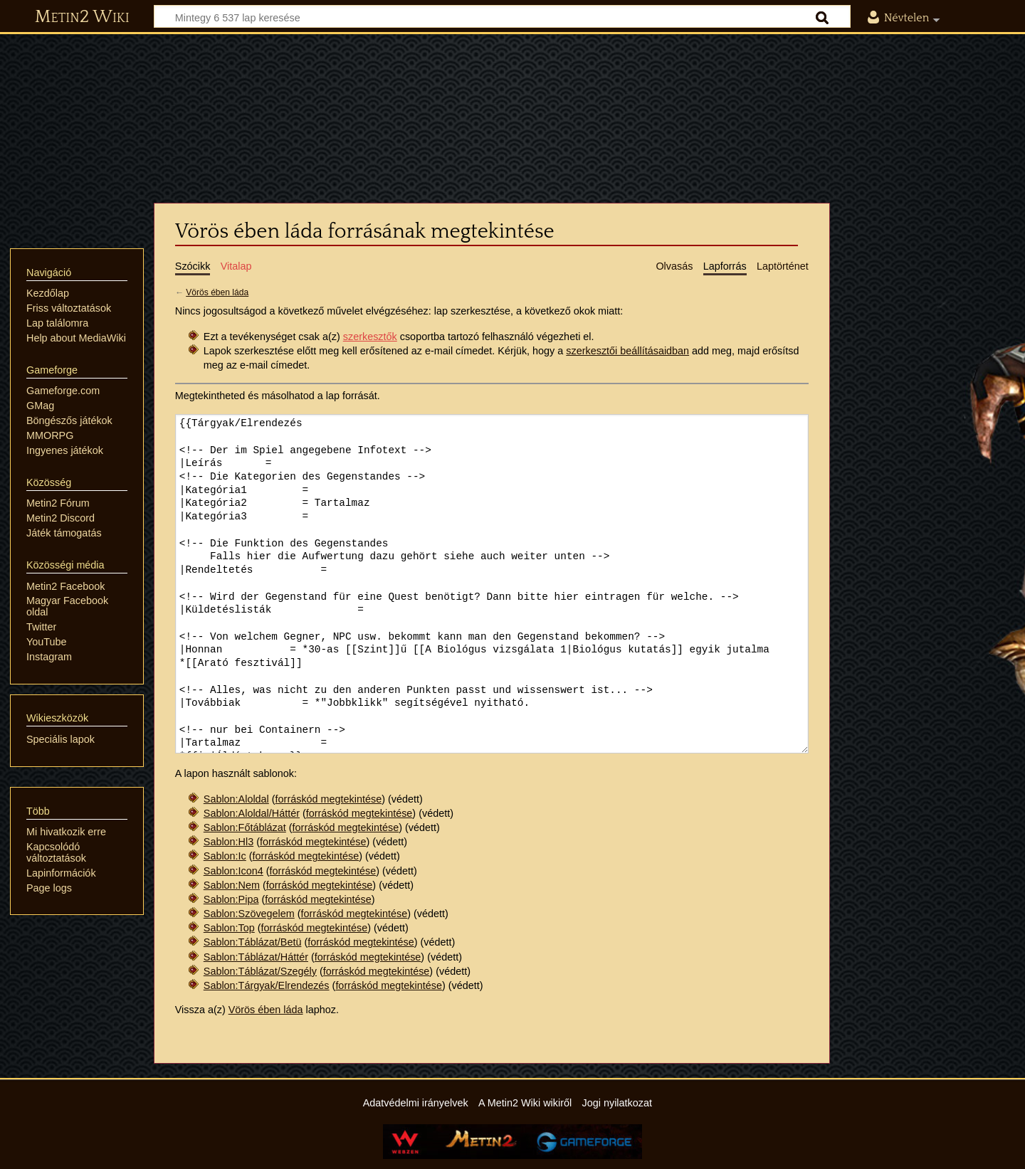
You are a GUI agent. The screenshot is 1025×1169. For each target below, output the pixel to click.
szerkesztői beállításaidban (627, 350)
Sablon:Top (229, 927)
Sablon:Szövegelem (249, 913)
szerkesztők (370, 336)
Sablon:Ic (225, 856)
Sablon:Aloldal (236, 799)
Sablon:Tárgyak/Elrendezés (267, 985)
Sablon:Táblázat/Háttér (256, 957)
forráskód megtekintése (328, 799)
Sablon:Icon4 (233, 871)
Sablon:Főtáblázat (245, 827)
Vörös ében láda (217, 292)
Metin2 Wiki (82, 17)
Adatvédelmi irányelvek (415, 1103)
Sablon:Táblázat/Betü (253, 942)
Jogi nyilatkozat (617, 1103)
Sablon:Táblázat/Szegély (260, 971)
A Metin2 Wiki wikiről (525, 1103)
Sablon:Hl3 (228, 841)
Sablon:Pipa (231, 899)
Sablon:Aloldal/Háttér (252, 813)
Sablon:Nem (232, 885)
